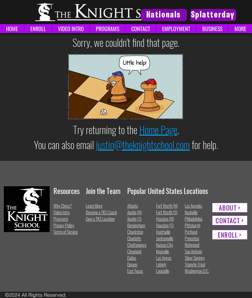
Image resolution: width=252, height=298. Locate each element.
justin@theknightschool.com (143, 144)
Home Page (158, 129)
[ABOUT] (229, 208)
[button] (240, 28)
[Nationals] (164, 15)
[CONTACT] (229, 220)
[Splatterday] (213, 15)
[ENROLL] (229, 235)
